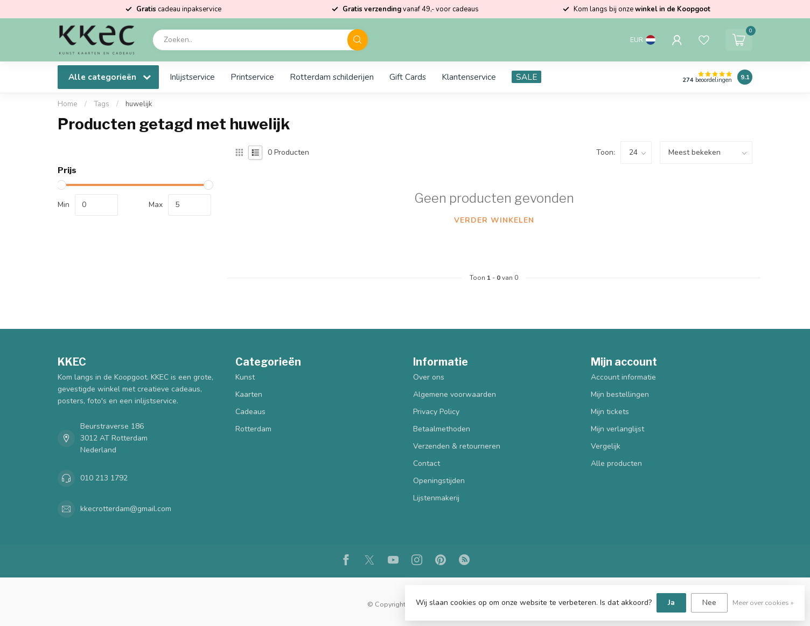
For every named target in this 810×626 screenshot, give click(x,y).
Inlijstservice (192, 76)
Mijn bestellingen (620, 394)
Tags (101, 104)
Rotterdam (253, 429)
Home (68, 104)
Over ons (428, 377)
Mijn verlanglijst (617, 429)
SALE (526, 76)
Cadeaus (250, 412)
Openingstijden (439, 481)
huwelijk (138, 104)
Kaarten (248, 394)
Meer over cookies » (763, 602)
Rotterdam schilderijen (332, 76)
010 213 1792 (104, 478)
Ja (671, 602)
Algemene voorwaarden (454, 394)
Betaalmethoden (441, 429)
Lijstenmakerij (436, 498)
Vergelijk (605, 446)
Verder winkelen (494, 220)
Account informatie (623, 377)
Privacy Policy (436, 412)
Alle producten (616, 463)
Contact (426, 463)
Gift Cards (407, 76)
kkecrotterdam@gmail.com (125, 509)
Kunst (245, 377)
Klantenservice (469, 76)
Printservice (252, 76)
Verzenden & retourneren (456, 446)
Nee (709, 602)
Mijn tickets (610, 412)
